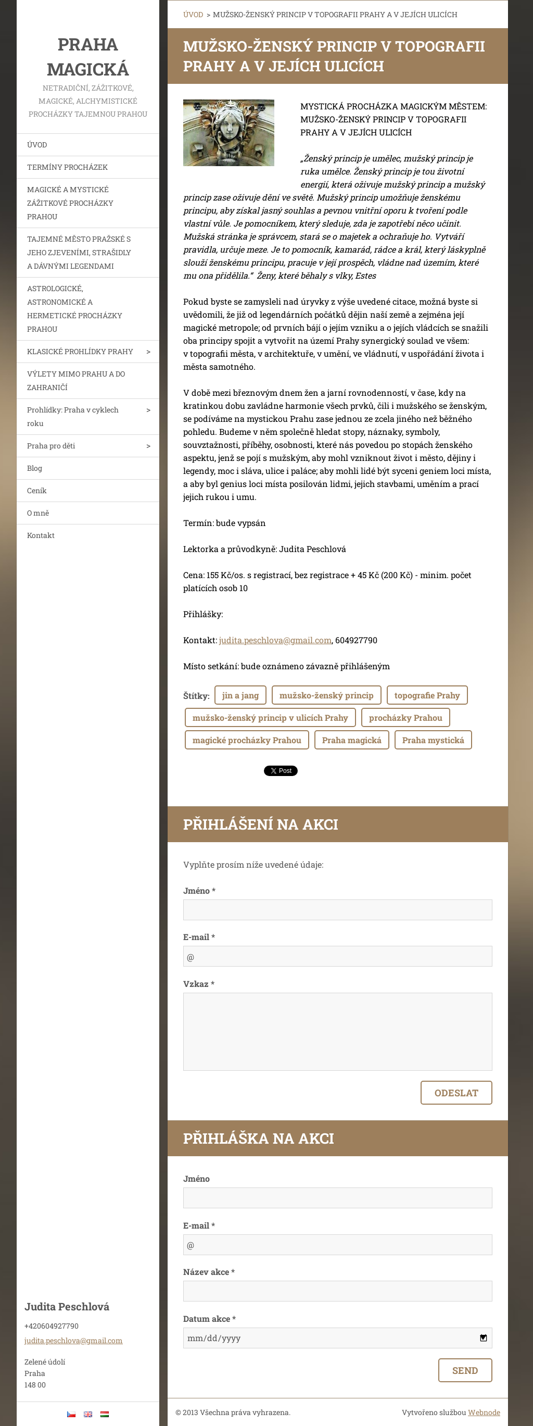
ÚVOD (37, 144)
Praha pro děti (51, 446)
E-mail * (199, 936)
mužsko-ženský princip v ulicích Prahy (270, 717)
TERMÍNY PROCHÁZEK (67, 167)
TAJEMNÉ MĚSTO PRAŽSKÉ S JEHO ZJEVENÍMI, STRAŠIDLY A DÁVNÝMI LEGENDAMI (79, 252)
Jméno (196, 1178)
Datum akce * (209, 1318)
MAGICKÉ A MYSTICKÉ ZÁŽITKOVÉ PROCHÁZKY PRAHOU (70, 202)
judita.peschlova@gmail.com (275, 639)
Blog (34, 468)
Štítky (195, 695)
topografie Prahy (427, 695)
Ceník (37, 490)
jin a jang (240, 695)
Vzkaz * (198, 983)
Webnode (484, 1412)
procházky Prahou (405, 717)
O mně (38, 513)
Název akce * (209, 1271)
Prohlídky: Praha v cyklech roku (73, 416)
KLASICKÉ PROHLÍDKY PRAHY (80, 351)
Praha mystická (433, 739)
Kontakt (41, 535)
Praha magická (352, 739)
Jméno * (199, 890)
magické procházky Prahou (247, 739)
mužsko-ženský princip (327, 695)
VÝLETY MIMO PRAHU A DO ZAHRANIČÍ (76, 380)
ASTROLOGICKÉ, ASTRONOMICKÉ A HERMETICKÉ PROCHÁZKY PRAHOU (74, 308)
